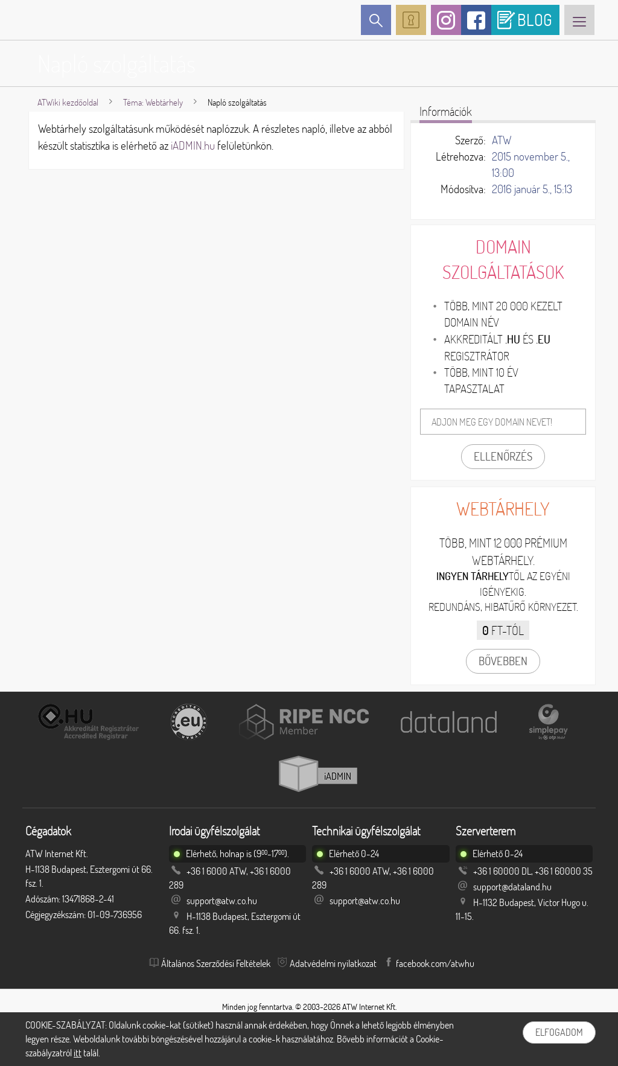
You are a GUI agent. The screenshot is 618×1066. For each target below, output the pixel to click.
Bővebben (503, 661)
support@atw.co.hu (221, 901)
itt (77, 1053)
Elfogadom (559, 1032)
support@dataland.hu (512, 887)
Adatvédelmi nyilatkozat (333, 963)
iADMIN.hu (193, 145)
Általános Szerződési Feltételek (215, 963)
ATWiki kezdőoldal (67, 102)
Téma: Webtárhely (153, 102)
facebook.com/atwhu (435, 963)
